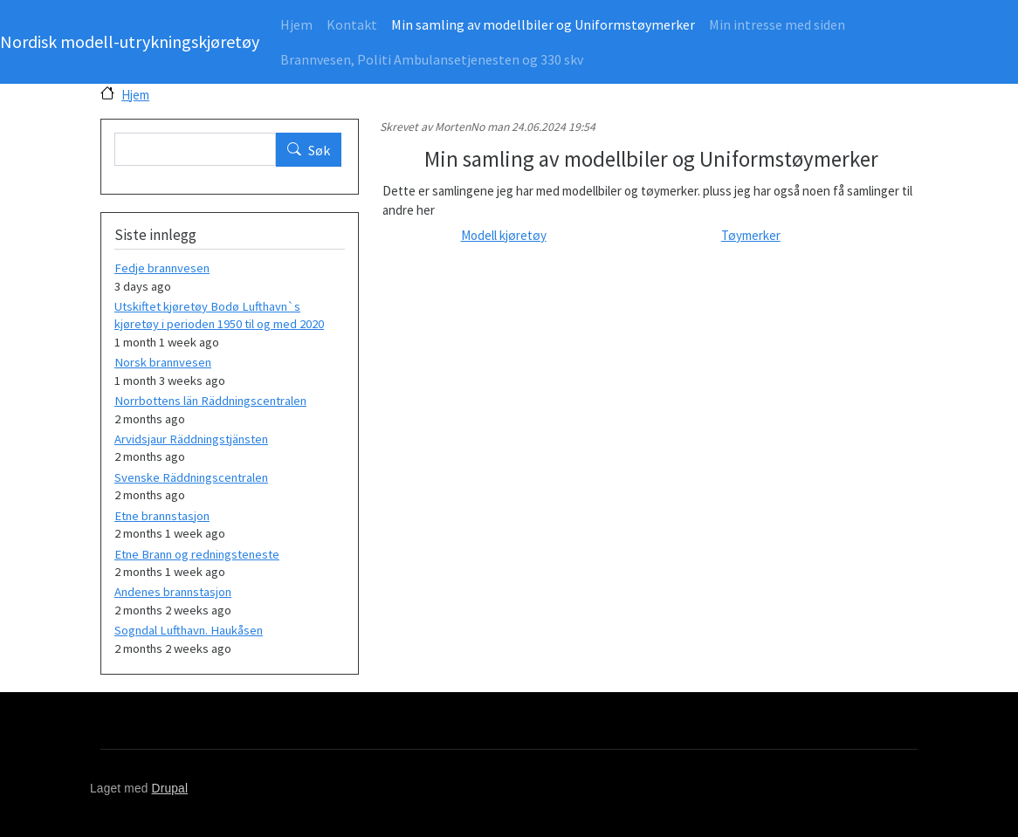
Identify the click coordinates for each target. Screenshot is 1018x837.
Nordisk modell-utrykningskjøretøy (129, 41)
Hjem (296, 24)
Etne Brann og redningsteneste (196, 554)
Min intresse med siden (777, 24)
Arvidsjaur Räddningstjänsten (191, 439)
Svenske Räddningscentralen (191, 477)
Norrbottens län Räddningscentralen (210, 400)
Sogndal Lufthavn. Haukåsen (188, 630)
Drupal (170, 788)
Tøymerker (751, 235)
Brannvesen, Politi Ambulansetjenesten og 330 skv (431, 59)
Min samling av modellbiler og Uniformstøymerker (543, 24)
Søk (319, 150)
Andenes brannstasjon (172, 592)
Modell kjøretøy (504, 235)
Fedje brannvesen (162, 268)
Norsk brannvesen (162, 362)
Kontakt (352, 24)
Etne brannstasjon (162, 516)
